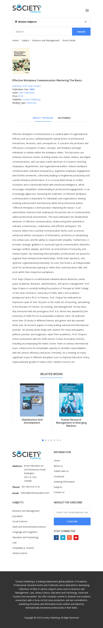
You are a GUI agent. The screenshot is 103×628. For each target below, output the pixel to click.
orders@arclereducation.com (35, 492)
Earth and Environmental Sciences (29, 526)
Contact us (59, 492)
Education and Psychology (25, 537)
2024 (31, 89)
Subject (25, 40)
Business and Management (45, 40)
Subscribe (72, 521)
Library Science (19, 553)
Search (81, 31)
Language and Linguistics (24, 531)
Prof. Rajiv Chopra (32, 85)
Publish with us (61, 471)
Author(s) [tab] (64, 117)
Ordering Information (64, 481)
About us (58, 465)
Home (15, 40)
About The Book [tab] (43, 117)
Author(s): (17, 85)
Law (14, 542)
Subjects (58, 487)
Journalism (17, 516)
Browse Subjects (26, 21)
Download (59, 476)
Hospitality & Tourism (23, 547)
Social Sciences (19, 521)
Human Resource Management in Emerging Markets (71, 422)
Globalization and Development (32, 421)
